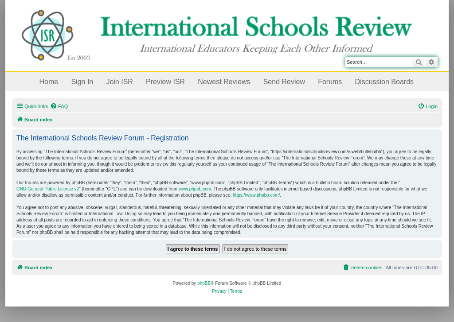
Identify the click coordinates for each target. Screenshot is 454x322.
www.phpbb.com (195, 188)
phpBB (204, 283)
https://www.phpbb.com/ (256, 195)
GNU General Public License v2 (47, 188)
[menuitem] (59, 106)
